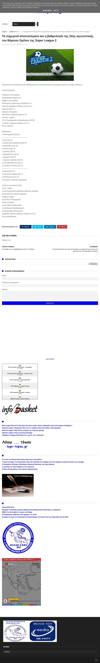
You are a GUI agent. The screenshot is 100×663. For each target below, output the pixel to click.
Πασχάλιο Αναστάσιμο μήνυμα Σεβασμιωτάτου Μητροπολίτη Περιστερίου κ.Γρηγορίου (31, 510)
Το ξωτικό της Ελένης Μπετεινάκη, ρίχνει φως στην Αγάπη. (22, 459)
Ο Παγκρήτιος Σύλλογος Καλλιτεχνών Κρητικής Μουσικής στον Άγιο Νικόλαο (28, 464)
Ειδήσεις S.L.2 (14, 31)
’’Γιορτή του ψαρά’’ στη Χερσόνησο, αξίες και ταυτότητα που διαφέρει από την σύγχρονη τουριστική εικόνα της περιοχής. (43, 462)
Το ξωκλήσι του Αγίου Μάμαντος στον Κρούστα (18, 467)
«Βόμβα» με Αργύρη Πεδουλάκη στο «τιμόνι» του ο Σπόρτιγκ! (23, 435)
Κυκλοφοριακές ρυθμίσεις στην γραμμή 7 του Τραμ (19, 514)
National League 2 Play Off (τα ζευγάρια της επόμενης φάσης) (23, 430)
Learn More (47, 10)
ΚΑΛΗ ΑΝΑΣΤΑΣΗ (8, 507)
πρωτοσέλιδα (50, 359)
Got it (56, 10)
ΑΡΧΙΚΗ (5, 24)
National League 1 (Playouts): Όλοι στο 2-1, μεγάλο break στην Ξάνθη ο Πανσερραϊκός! (31, 428)
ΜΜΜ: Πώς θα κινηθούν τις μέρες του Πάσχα (17, 512)
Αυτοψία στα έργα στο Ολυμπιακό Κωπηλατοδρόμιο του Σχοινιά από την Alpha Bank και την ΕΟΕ (35, 517)
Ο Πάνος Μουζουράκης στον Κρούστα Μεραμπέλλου (20, 469)
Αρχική (4, 31)
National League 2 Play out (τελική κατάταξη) (17, 433)
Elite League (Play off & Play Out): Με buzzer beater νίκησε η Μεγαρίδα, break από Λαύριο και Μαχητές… (37, 425)
